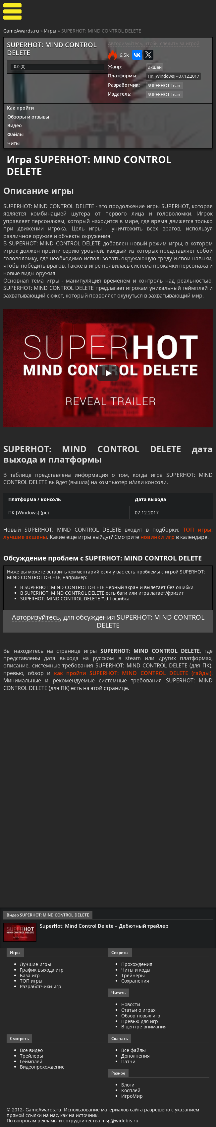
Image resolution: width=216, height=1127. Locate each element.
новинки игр (157, 537)
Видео (14, 125)
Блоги (128, 1085)
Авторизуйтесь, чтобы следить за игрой (153, 43)
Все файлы (133, 1050)
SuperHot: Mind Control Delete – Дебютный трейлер (104, 925)
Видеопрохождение (42, 1067)
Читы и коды (135, 970)
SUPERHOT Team (165, 85)
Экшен (155, 67)
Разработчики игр (40, 986)
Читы (13, 143)
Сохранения (135, 981)
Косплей (130, 1090)
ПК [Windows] (161, 76)
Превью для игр (139, 1021)
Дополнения (135, 1056)
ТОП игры (197, 529)
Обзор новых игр (140, 1015)
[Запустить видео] (108, 373)
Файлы (15, 134)
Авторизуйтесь (36, 617)
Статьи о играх (138, 1010)
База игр (30, 975)
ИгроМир (132, 1096)
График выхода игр (42, 970)
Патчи (128, 1061)
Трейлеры (31, 1056)
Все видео (31, 1050)
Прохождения (136, 964)
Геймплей (31, 1061)
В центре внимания (144, 1026)
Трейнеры (133, 975)
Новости (130, 1004)
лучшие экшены (25, 537)
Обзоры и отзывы (28, 117)
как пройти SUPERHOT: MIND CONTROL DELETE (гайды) (132, 673)
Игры (50, 31)
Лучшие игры (35, 964)
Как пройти (20, 108)
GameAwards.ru (21, 31)
